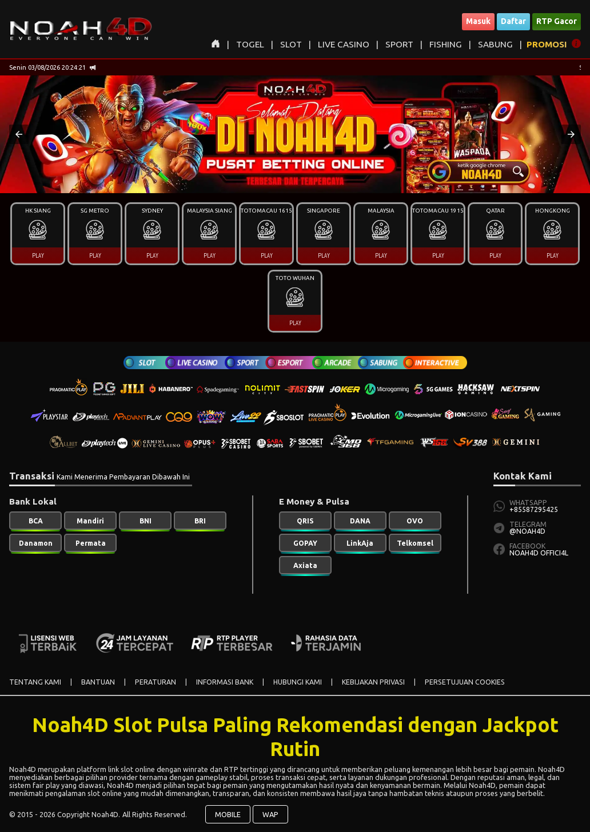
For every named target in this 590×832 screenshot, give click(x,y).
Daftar (513, 21)
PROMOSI (547, 44)
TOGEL (250, 44)
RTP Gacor (556, 21)
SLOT (291, 44)
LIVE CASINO (343, 44)
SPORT (399, 44)
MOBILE (228, 814)
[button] (19, 134)
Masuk (478, 21)
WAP (270, 814)
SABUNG (495, 44)
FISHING (445, 44)
